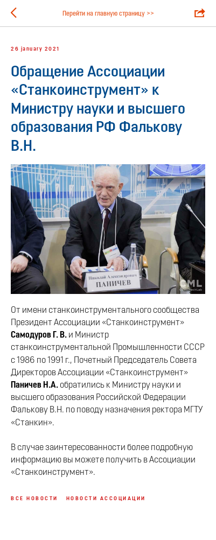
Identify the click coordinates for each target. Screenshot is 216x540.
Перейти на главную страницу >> (108, 14)
